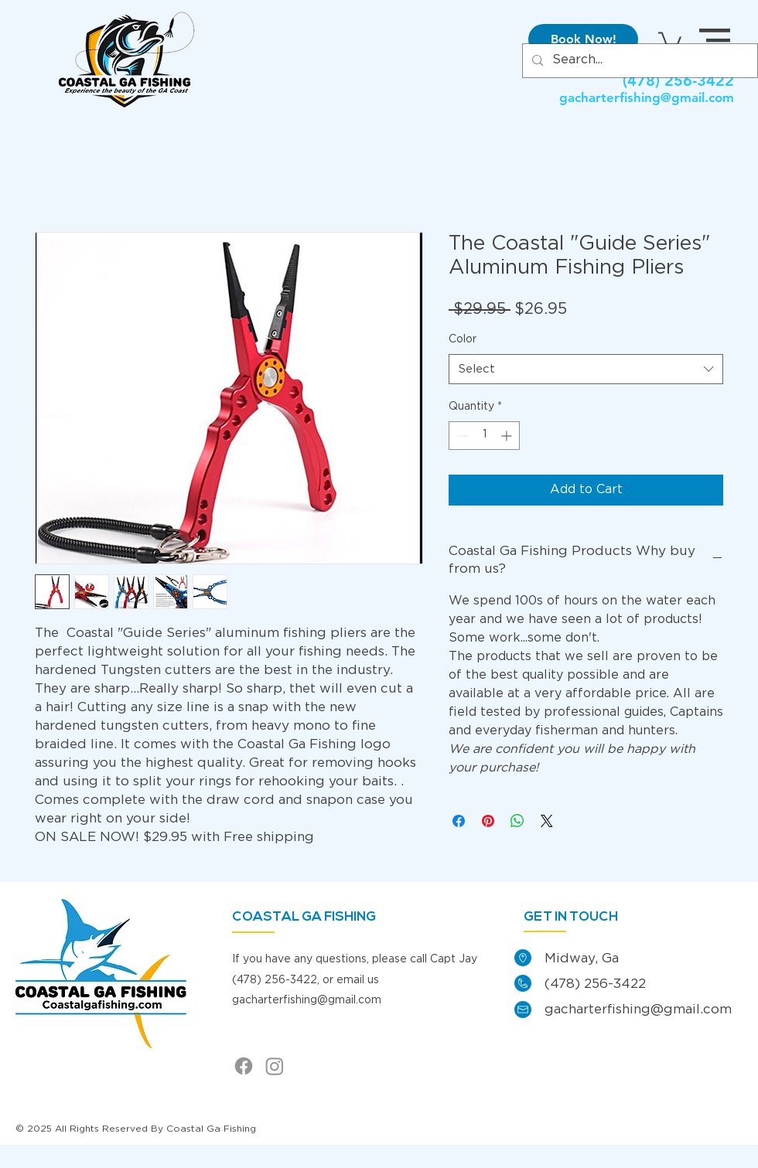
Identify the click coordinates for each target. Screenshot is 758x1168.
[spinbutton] (484, 435)
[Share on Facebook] (458, 821)
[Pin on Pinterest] (488, 821)
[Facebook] (243, 1066)
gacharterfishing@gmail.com (646, 97)
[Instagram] (274, 1066)
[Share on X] (547, 821)
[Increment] (507, 435)
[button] (714, 40)
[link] (669, 39)
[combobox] (586, 369)
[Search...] (638, 60)
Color (462, 339)
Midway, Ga (582, 959)
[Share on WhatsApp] (517, 821)
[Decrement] (460, 435)
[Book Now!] (583, 39)
